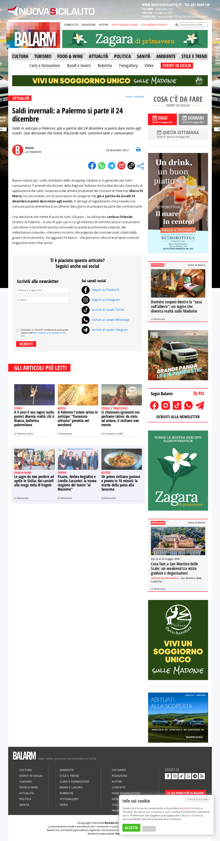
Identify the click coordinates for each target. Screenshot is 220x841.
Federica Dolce (25, 433)
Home (129, 96)
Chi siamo (119, 770)
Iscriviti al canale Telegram (105, 330)
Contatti (118, 787)
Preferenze (149, 829)
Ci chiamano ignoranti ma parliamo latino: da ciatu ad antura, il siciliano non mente (120, 418)
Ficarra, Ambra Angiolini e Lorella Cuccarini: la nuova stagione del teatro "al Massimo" (77, 483)
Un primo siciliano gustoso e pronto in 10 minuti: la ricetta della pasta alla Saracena (120, 483)
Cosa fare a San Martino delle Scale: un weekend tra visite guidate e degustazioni (174, 568)
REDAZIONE (89, 24)
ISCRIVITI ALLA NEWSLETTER (178, 416)
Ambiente (67, 770)
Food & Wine (28, 787)
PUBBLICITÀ (71, 24)
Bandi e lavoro (79, 65)
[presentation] (47, 314)
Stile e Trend (69, 776)
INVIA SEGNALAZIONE (125, 24)
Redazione (66, 433)
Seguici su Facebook (100, 290)
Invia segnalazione (126, 793)
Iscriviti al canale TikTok (103, 310)
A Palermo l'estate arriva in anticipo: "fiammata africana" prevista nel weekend (78, 418)
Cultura (25, 770)
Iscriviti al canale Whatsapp (105, 320)
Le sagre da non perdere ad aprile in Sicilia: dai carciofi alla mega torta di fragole (34, 481)
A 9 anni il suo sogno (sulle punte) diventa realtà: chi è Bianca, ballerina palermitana (34, 418)
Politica (25, 799)
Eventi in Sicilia (30, 776)
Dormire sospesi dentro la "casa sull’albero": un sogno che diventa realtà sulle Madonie (176, 306)
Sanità (24, 805)
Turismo (25, 781)
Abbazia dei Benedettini (165, 578)
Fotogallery (128, 65)
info (186, 808)
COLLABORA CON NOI (154, 24)
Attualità (139, 96)
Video (149, 65)
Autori (117, 781)
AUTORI (103, 24)
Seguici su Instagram (101, 300)
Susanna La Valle (113, 433)
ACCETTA (131, 827)
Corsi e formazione (45, 65)
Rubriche (105, 65)
